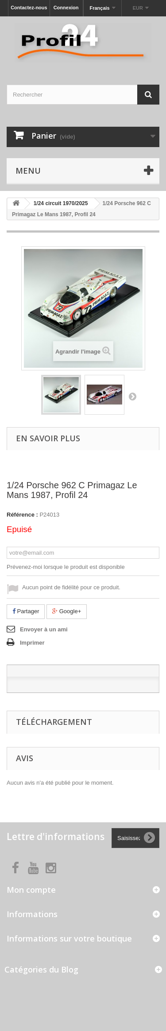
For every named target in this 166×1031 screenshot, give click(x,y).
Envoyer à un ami (44, 629)
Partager (25, 611)
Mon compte (31, 889)
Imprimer (32, 642)
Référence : (22, 514)
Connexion (66, 7)
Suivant (132, 396)
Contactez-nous (29, 7)
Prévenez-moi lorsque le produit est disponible (66, 567)
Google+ (66, 611)
